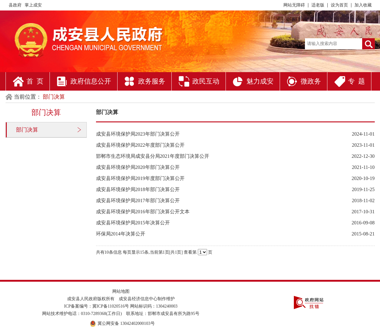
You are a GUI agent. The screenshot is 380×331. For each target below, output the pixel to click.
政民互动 (205, 81)
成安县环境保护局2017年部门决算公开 (138, 200)
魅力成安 (260, 81)
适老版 (317, 5)
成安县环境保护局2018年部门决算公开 (138, 189)
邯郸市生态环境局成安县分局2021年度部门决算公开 (152, 156)
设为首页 (339, 5)
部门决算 (27, 130)
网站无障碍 (294, 5)
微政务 (311, 81)
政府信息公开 (90, 81)
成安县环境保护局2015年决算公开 (133, 222)
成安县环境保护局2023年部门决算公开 (138, 134)
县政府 (15, 5)
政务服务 (151, 81)
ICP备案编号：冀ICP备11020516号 (96, 306)
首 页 (34, 81)
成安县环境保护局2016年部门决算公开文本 (143, 211)
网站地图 (121, 291)
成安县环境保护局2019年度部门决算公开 (140, 178)
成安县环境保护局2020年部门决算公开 (138, 167)
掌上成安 (33, 5)
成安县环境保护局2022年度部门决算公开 (140, 145)
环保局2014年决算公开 (120, 233)
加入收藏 (363, 5)
